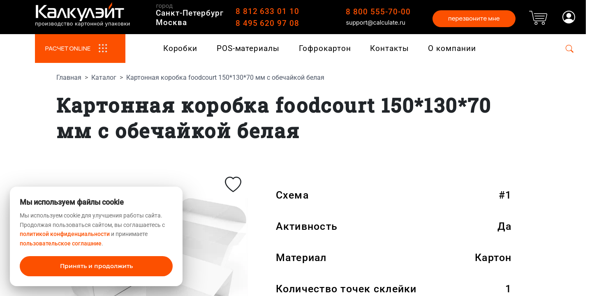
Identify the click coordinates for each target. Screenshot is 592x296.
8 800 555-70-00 (378, 11)
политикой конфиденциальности (65, 234)
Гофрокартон (325, 48)
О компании (452, 48)
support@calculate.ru (375, 22)
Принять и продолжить (96, 266)
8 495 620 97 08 (267, 23)
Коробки (180, 48)
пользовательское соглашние (61, 243)
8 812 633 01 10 (267, 11)
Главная (68, 77)
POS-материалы (248, 48)
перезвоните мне (474, 18)
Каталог (103, 77)
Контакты (389, 48)
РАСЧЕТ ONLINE (80, 48)
